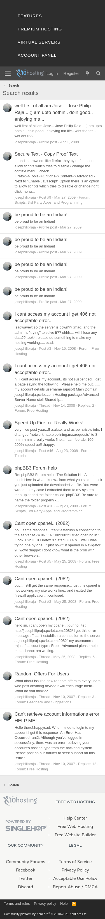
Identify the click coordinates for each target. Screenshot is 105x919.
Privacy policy (45, 903)
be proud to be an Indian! (41, 214)
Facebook (25, 870)
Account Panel (37, 55)
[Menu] (7, 73)
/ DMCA (89, 886)
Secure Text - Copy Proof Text (46, 154)
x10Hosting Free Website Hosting (20, 801)
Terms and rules (17, 903)
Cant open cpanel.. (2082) (42, 523)
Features (30, 15)
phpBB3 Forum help (36, 468)
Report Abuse (67, 886)
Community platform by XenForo (45, 914)
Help (64, 903)
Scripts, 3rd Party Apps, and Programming (49, 202)
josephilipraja (25, 142)
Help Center (75, 818)
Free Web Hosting (75, 826)
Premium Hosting (40, 29)
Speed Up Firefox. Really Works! (49, 422)
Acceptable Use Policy (75, 878)
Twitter (25, 878)
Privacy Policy (75, 870)
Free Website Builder (75, 834)
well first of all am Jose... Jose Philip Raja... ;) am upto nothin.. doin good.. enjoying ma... (54, 112)
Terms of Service (75, 861)
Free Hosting (37, 410)
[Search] (98, 73)
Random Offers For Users (42, 674)
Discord (25, 886)
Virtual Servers (39, 42)
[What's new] (87, 73)
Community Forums (25, 861)
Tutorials (21, 456)
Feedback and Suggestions (49, 702)
